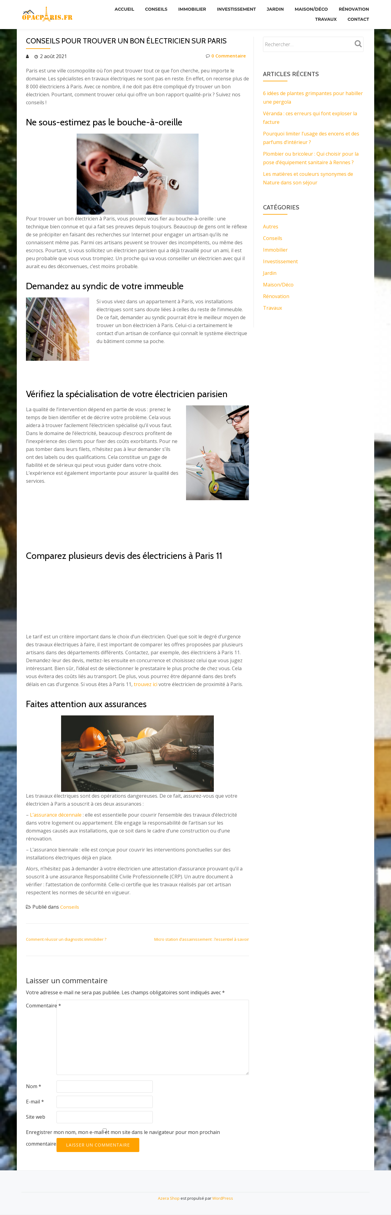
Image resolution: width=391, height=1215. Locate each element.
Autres (270, 226)
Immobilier (186, 9)
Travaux (324, 17)
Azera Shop (169, 1198)
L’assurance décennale (56, 814)
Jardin (272, 9)
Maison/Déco (309, 9)
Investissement (232, 9)
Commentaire (43, 1005)
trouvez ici (145, 684)
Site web (35, 1116)
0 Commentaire (225, 56)
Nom (33, 1086)
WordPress (222, 1198)
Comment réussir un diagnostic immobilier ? (66, 939)
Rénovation (353, 9)
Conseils (149, 9)
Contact (357, 17)
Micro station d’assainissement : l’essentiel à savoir (201, 939)
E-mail (35, 1101)
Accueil (116, 9)
